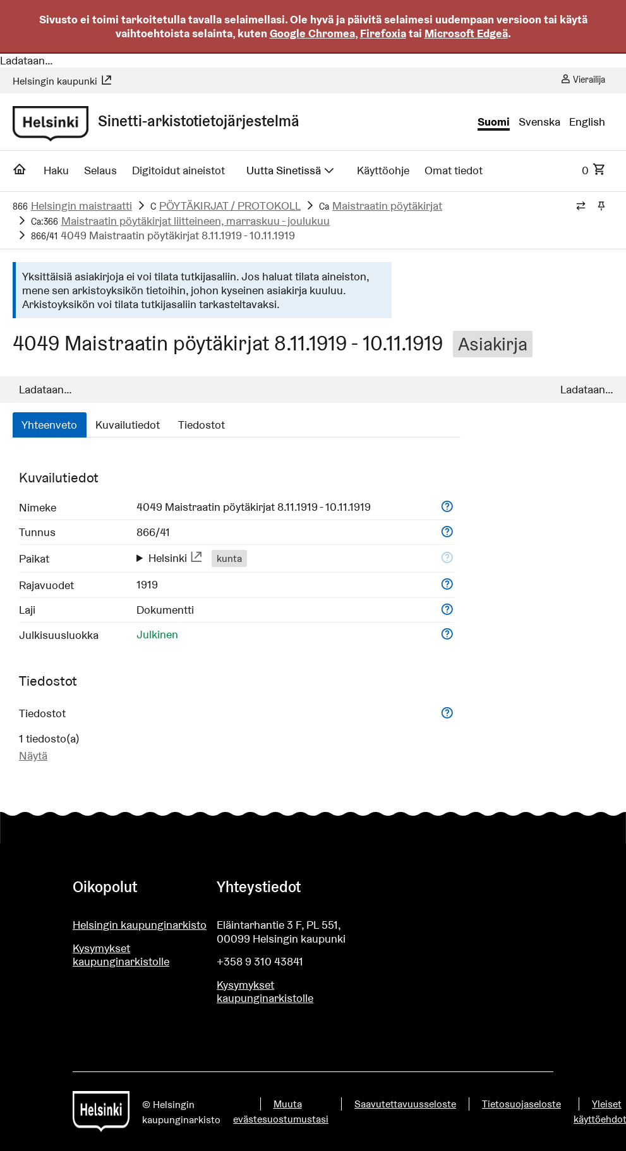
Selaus (100, 170)
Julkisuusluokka (59, 635)
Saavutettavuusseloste (405, 1104)
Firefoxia (383, 33)
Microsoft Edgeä (466, 33)
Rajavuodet (46, 585)
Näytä (33, 755)
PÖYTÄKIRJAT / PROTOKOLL (230, 205)
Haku (56, 170)
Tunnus (37, 532)
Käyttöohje (383, 170)
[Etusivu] (20, 173)
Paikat (34, 558)
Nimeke (37, 507)
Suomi (494, 122)
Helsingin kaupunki (62, 81)
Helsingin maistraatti (81, 205)
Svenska (539, 122)
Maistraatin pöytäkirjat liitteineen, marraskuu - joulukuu (195, 220)
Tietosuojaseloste (521, 1104)
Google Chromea (312, 33)
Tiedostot (201, 424)
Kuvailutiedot (127, 424)
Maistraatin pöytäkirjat (387, 205)
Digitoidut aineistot (178, 170)
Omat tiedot (453, 170)
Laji (27, 609)
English (587, 122)
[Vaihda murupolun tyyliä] (581, 206)
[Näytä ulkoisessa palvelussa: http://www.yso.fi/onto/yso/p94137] (197, 558)
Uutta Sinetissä (291, 170)
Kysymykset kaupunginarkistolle (121, 955)
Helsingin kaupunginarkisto (140, 924)
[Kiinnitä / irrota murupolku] (601, 206)
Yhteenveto (49, 424)
